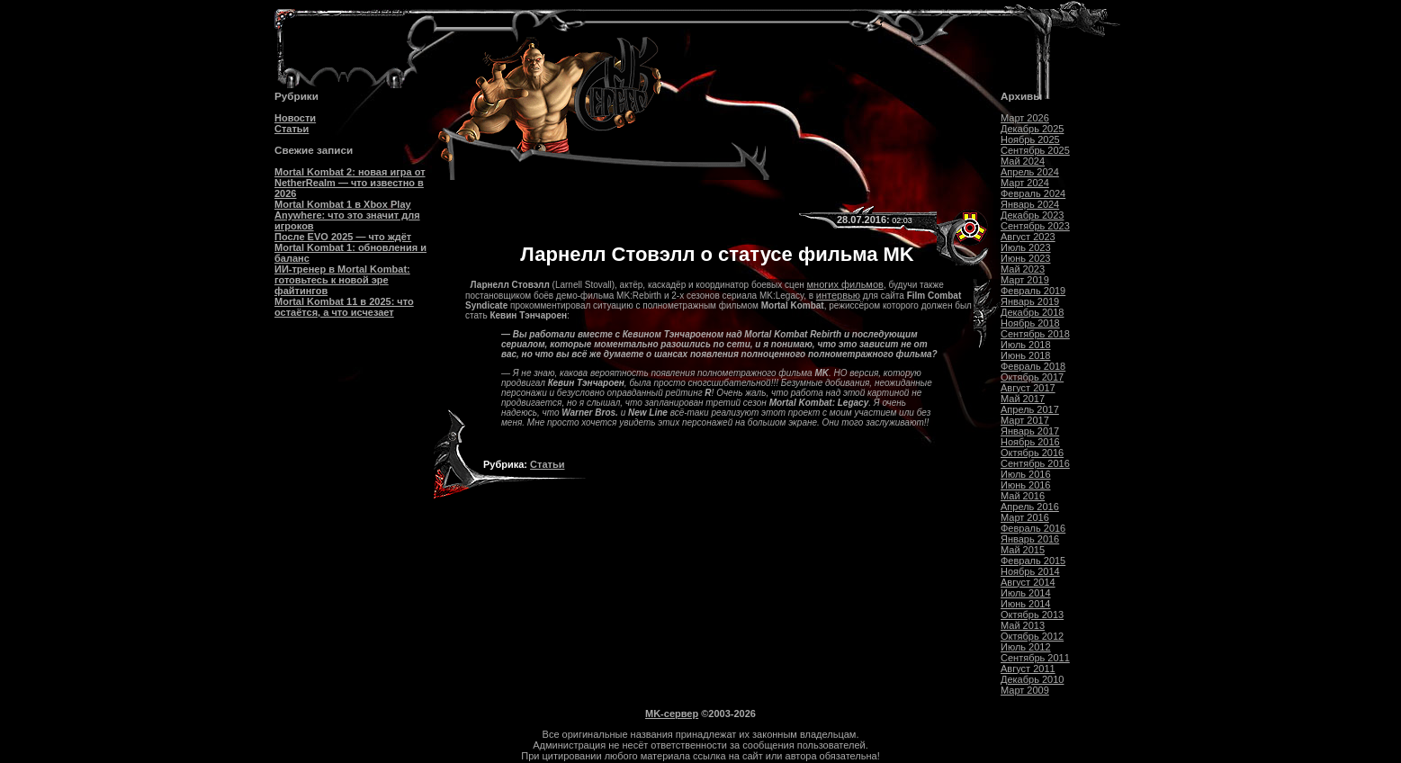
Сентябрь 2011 (1035, 657)
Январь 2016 (1030, 539)
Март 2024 (1025, 182)
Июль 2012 (1026, 647)
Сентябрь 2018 (1035, 333)
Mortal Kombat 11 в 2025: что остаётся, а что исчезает (344, 307)
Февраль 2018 (1033, 366)
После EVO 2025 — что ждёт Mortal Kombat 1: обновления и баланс (350, 247)
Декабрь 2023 (1032, 215)
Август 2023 (1028, 236)
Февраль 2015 (1033, 560)
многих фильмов (845, 284)
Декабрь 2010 (1032, 679)
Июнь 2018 (1026, 355)
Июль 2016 (1026, 474)
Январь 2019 (1030, 301)
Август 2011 (1028, 668)
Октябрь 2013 (1032, 614)
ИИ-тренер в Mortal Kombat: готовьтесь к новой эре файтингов (342, 280)
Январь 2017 (1030, 431)
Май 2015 (1023, 549)
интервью (838, 295)
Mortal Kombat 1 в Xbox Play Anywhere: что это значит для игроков (347, 215)
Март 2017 (1025, 420)
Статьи (291, 128)
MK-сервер (671, 713)
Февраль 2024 (1033, 193)
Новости (295, 117)
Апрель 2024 (1030, 171)
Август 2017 (1028, 387)
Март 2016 (1025, 517)
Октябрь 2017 (1032, 377)
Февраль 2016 (1033, 528)
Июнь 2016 (1026, 485)
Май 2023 (1023, 269)
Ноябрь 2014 (1030, 571)
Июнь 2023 (1026, 258)
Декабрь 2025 (1032, 128)
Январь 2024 (1030, 204)
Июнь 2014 (1026, 603)
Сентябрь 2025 (1035, 150)
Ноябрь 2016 (1030, 441)
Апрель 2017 (1030, 409)
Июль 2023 (1026, 247)
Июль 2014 (1026, 593)
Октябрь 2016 (1032, 452)
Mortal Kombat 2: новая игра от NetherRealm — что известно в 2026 (350, 182)
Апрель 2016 (1030, 506)
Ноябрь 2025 (1030, 139)
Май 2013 (1023, 625)
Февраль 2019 (1033, 290)
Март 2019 (1025, 279)
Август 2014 (1028, 582)
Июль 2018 (1026, 344)
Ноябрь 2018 (1030, 323)
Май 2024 (1023, 161)
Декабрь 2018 (1032, 312)
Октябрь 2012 (1032, 636)
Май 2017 (1023, 398)
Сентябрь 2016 (1035, 463)
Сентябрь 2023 (1035, 225)
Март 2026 (1025, 117)
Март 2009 (1025, 690)
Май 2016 (1023, 495)
